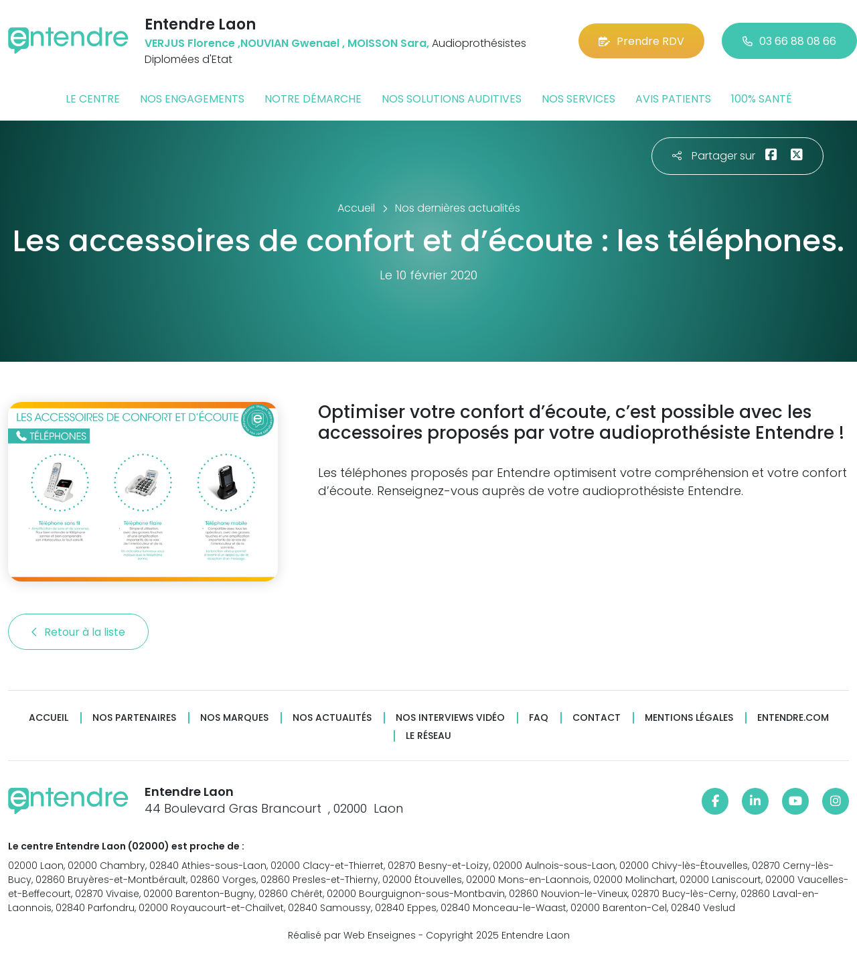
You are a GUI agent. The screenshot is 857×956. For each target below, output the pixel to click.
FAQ (538, 718)
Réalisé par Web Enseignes (352, 935)
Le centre (93, 99)
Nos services (578, 99)
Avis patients (673, 99)
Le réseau (428, 736)
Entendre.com (793, 718)
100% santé (761, 99)
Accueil (48, 718)
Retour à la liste (78, 632)
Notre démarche (313, 99)
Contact (596, 718)
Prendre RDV (641, 41)
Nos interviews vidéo (450, 718)
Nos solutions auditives (452, 99)
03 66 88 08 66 (789, 41)
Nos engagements (192, 99)
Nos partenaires (134, 718)
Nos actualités (332, 718)
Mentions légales (689, 718)
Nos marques (234, 718)
